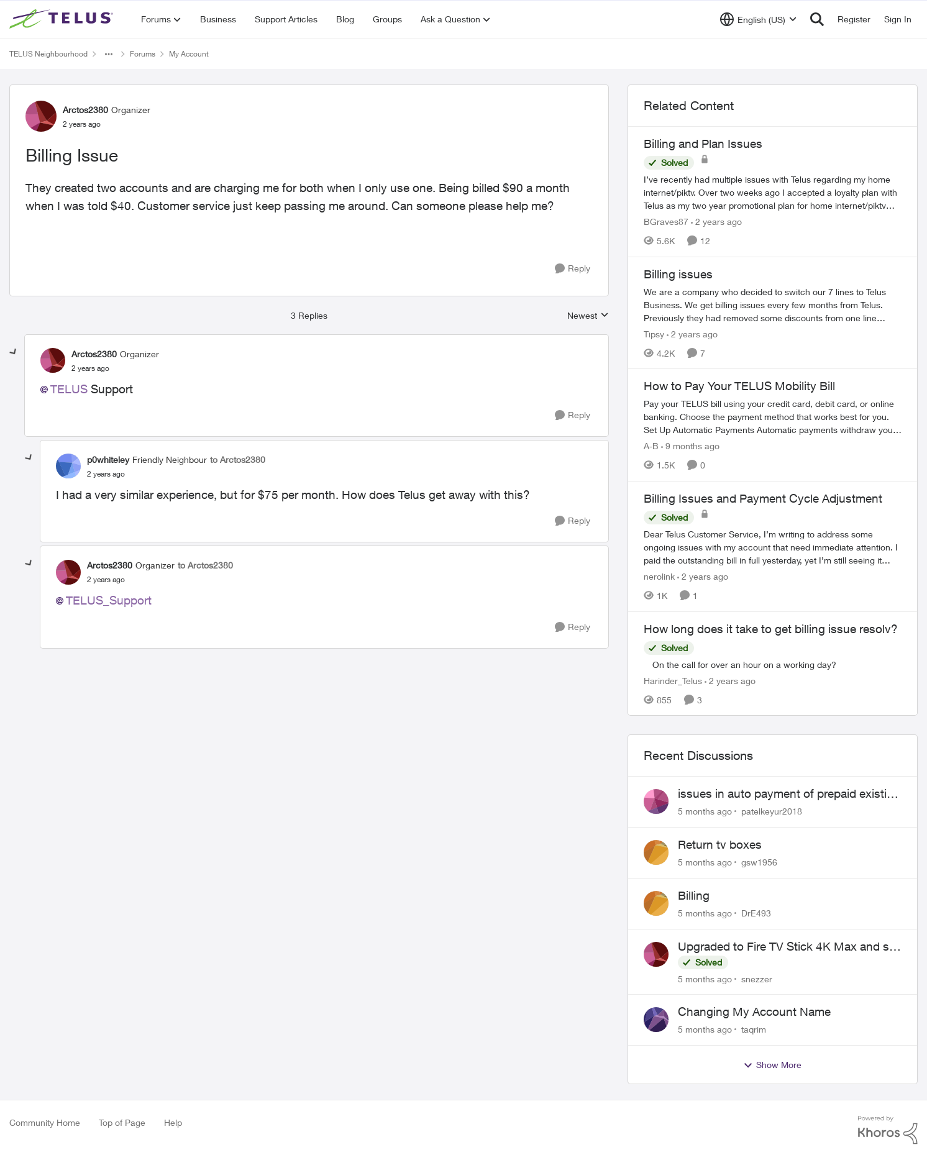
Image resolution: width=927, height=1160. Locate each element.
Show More (772, 1065)
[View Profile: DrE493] (656, 903)
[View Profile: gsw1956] (656, 852)
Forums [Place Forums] (142, 53)
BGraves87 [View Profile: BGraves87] (666, 221)
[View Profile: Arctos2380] (41, 116)
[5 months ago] (705, 811)
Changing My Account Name (754, 1011)
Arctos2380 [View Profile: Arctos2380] (85, 109)
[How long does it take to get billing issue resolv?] (773, 663)
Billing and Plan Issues (703, 143)
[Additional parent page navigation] (108, 54)
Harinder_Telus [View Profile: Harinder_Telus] (673, 680)
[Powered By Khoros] (888, 1130)
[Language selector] (758, 19)
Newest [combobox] (588, 316)
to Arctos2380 (237, 459)
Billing (694, 895)
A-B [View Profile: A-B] (651, 446)
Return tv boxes (720, 844)
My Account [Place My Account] (189, 53)
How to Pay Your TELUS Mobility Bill (739, 386)
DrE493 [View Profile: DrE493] (756, 913)
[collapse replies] (13, 352)
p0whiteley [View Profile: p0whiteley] (108, 459)
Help (173, 1122)
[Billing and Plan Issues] (773, 192)
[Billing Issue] (90, 368)
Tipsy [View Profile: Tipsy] (654, 333)
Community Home (44, 1122)
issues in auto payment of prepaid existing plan (789, 794)
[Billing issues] (773, 304)
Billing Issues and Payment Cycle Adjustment (763, 498)
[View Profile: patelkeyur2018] (656, 801)
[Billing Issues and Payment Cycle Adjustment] (773, 547)
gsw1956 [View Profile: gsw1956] (759, 862)
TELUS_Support (109, 600)
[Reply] (572, 268)
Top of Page (122, 1122)
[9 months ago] (690, 445)
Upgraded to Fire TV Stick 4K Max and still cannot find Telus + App (789, 946)
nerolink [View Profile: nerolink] (659, 576)
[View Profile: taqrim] (656, 1019)
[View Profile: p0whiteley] (68, 466)
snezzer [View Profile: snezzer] (756, 978)
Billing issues (678, 274)
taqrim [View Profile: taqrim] (753, 1029)
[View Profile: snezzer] (656, 954)
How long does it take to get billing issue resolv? (771, 629)
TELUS (69, 389)
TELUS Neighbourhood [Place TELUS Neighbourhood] (48, 53)
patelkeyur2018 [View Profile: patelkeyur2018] (771, 811)
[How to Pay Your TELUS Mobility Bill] (773, 416)
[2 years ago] (716, 221)
